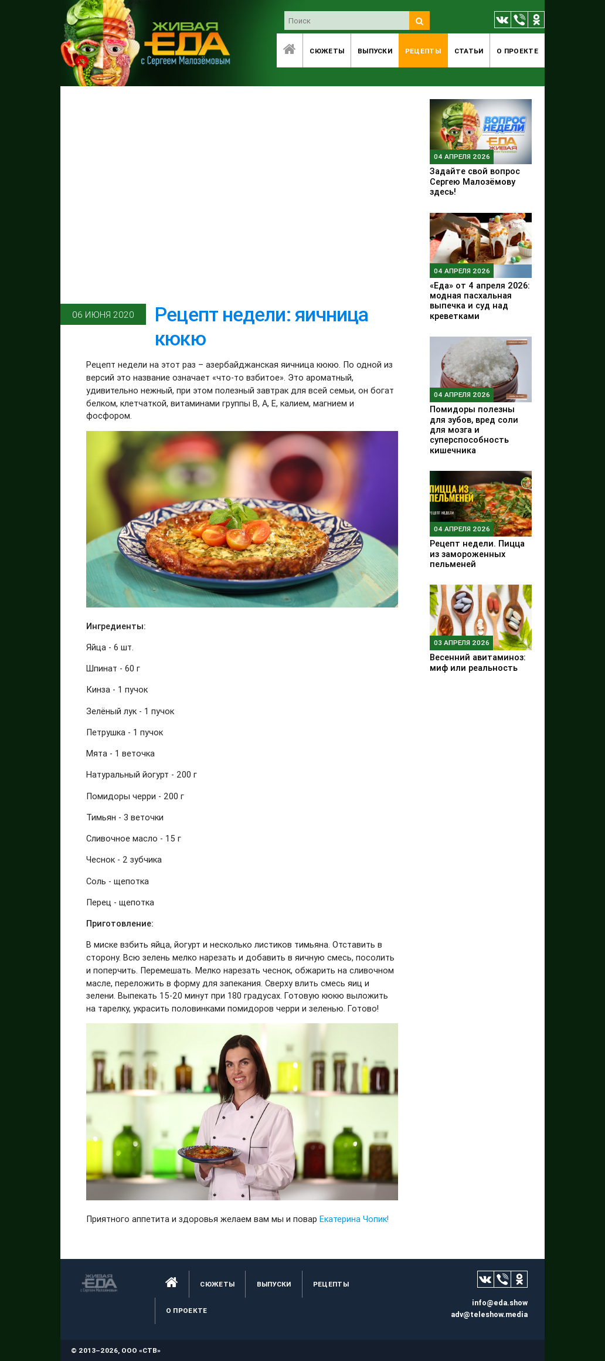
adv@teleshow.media (489, 1314)
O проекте (517, 50)
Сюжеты (327, 50)
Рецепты (423, 50)
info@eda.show (500, 1303)
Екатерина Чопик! (354, 1218)
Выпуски (375, 50)
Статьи (469, 50)
